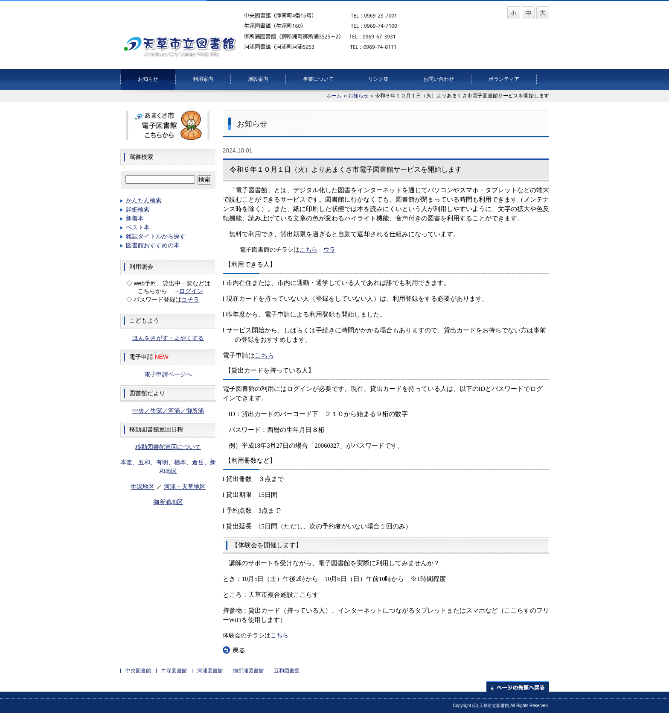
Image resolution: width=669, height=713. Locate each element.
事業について (318, 79)
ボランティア (504, 79)
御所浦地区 (168, 502)
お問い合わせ (438, 79)
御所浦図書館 (248, 671)
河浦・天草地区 (185, 486)
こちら (308, 249)
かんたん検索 (144, 200)
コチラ (190, 299)
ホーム (334, 96)
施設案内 (258, 79)
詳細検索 (138, 209)
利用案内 (203, 79)
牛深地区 (142, 486)
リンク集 (378, 79)
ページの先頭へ (517, 686)
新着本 (135, 218)
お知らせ (148, 79)
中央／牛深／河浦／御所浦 (168, 410)
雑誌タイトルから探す (156, 236)
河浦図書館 (210, 671)
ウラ (329, 249)
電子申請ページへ (168, 374)
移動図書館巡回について (168, 446)
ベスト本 (138, 227)
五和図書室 (287, 671)
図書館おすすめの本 (153, 245)
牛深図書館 (174, 671)
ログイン (191, 291)
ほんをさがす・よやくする (168, 337)
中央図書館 (138, 671)
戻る (234, 650)
